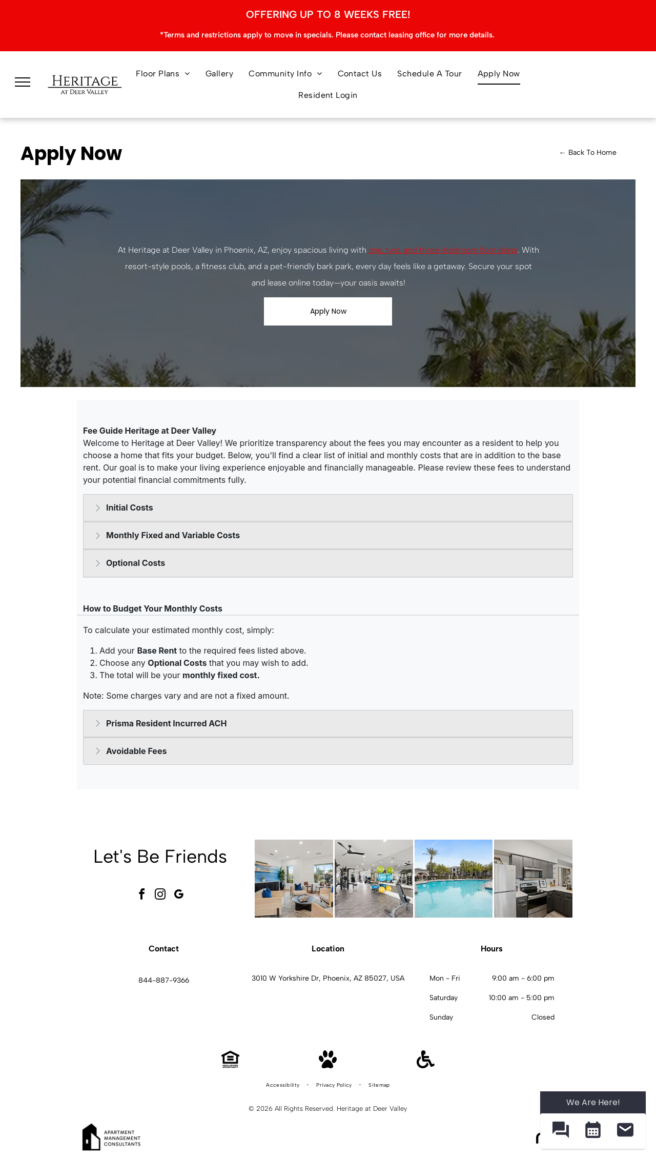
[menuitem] (163, 74)
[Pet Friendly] (328, 1065)
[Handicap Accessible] (426, 1065)
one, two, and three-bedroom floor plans (443, 250)
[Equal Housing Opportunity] (230, 1065)
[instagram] (160, 895)
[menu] (22, 82)
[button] (560, 1131)
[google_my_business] (179, 895)
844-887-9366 (163, 980)
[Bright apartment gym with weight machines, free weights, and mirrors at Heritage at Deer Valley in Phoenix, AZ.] (374, 879)
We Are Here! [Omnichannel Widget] (593, 1102)
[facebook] (142, 895)
